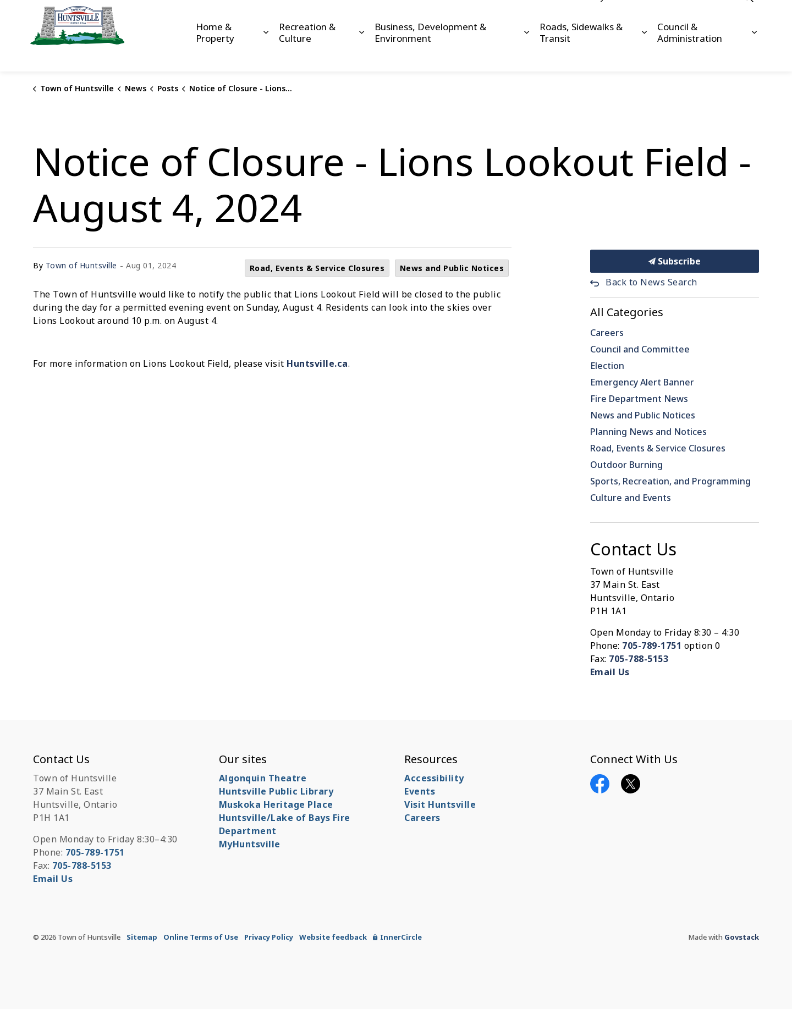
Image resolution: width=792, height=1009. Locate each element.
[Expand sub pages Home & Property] (265, 53)
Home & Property (215, 53)
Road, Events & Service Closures (317, 268)
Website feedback (333, 937)
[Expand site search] (748, 18)
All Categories (626, 312)
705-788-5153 (638, 659)
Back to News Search (651, 282)
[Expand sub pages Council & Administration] (754, 53)
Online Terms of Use (200, 937)
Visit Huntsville (440, 804)
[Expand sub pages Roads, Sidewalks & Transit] (644, 53)
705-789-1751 (651, 645)
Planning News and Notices (648, 432)
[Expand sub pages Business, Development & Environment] (526, 53)
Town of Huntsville (81, 265)
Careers (630, 18)
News (717, 18)
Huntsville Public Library (276, 791)
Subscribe (675, 261)
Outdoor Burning (626, 465)
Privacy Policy (268, 937)
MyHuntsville (249, 844)
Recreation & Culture (307, 53)
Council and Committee (640, 349)
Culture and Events (630, 498)
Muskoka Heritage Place (276, 804)
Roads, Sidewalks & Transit (581, 53)
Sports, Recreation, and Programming (670, 481)
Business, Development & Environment (430, 53)
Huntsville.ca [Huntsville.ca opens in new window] (317, 363)
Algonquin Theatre (263, 778)
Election (607, 366)
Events (419, 791)
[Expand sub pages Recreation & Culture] (361, 53)
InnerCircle (397, 937)
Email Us (610, 672)
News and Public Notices (452, 268)
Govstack (741, 937)
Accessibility (581, 18)
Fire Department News (639, 399)
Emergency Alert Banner (642, 382)
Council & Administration (689, 53)
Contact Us (676, 18)
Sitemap (142, 937)
